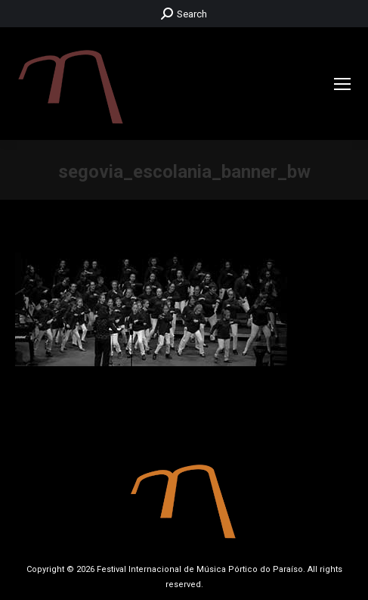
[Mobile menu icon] (342, 84)
